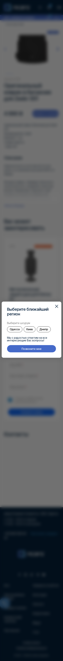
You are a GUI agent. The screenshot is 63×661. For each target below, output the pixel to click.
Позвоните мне (31, 348)
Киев (29, 329)
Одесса (15, 329)
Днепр (43, 329)
